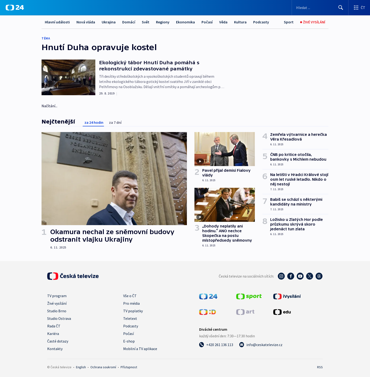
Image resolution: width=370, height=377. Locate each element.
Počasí (207, 22)
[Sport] (289, 22)
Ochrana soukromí (103, 367)
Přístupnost (129, 367)
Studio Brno (56, 310)
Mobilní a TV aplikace (140, 348)
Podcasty (261, 22)
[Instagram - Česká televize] (281, 276)
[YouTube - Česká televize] (300, 276)
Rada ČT (53, 326)
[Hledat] (340, 7)
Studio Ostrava (59, 318)
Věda (223, 22)
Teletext (130, 318)
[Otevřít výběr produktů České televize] (359, 7)
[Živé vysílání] (312, 22)
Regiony (162, 22)
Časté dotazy (57, 341)
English (81, 367)
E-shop (129, 341)
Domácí (128, 22)
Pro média (131, 303)
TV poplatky (133, 310)
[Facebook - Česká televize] (290, 276)
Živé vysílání (57, 303)
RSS (320, 367)
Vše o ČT (130, 295)
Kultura (240, 22)
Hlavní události (57, 22)
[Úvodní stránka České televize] (73, 276)
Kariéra (53, 333)
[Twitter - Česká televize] (309, 276)
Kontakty (55, 348)
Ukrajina (109, 22)
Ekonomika (185, 22)
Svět (145, 22)
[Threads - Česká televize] (319, 276)
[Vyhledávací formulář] (320, 7)
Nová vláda (85, 22)
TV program (57, 295)
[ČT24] (15, 7)
